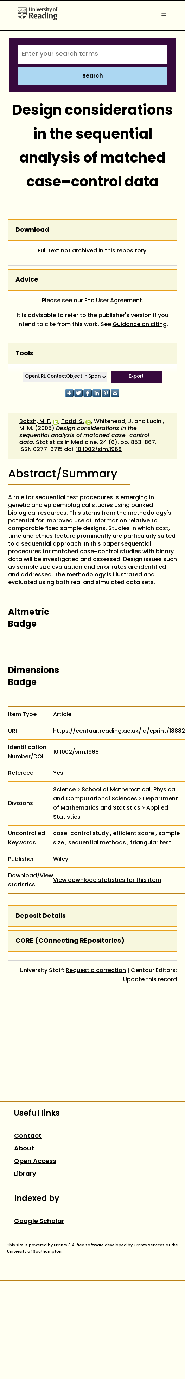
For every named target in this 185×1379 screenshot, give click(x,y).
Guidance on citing (140, 324)
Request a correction (96, 970)
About (24, 1148)
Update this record (150, 979)
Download (32, 230)
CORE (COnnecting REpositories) (70, 941)
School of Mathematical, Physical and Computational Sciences (115, 794)
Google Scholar (39, 1221)
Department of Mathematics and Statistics (115, 803)
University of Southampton (34, 1251)
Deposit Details (40, 916)
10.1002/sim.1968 (99, 449)
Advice (26, 280)
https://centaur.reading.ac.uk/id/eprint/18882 (119, 731)
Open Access (35, 1161)
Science (64, 789)
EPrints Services (149, 1245)
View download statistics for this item (107, 880)
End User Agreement (113, 300)
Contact (28, 1136)
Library (25, 1174)
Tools (24, 353)
